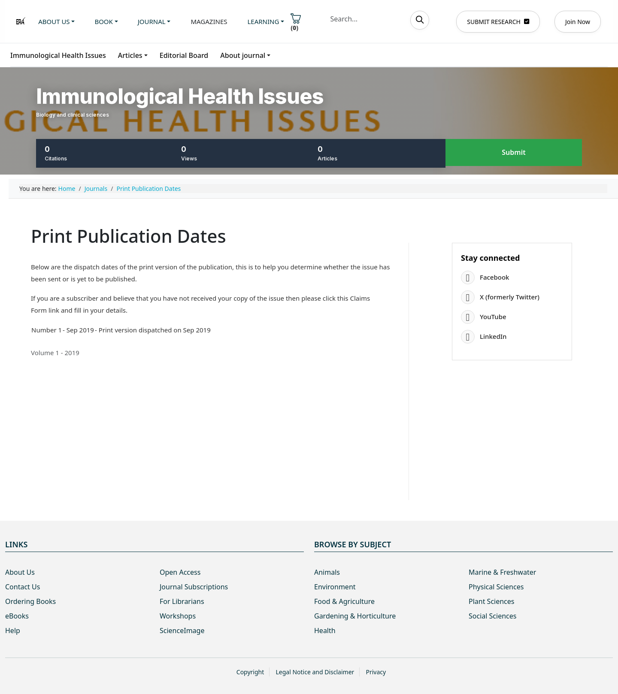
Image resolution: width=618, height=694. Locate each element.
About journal (242, 55)
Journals (96, 188)
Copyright (250, 672)
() (296, 22)
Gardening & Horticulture (355, 616)
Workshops (178, 616)
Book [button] (103, 21)
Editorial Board (184, 55)
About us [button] (54, 21)
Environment (335, 586)
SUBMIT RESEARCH (498, 22)
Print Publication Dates (148, 188)
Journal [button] (152, 21)
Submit (513, 152)
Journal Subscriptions (194, 586)
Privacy (376, 672)
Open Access (180, 572)
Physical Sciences (496, 586)
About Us (20, 572)
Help (12, 630)
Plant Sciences (491, 601)
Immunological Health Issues (58, 55)
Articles (130, 55)
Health (325, 630)
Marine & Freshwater (502, 572)
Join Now (577, 22)
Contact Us (22, 586)
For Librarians (182, 601)
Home (67, 188)
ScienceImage (182, 630)
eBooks (17, 616)
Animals (327, 572)
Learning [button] (263, 21)
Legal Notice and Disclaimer (315, 672)
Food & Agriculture (344, 601)
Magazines (209, 21)
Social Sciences (492, 616)
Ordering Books (30, 601)
